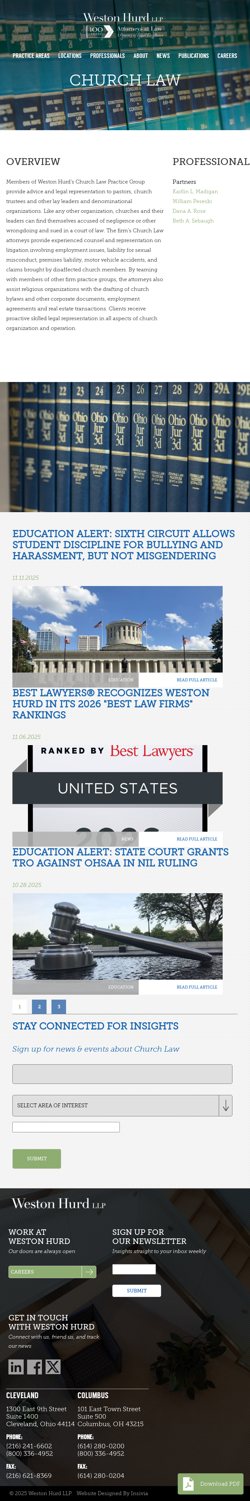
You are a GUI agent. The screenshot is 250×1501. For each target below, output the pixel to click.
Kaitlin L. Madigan (195, 192)
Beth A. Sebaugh (193, 221)
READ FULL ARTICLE (197, 680)
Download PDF (210, 1484)
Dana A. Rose (189, 211)
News (127, 839)
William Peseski (192, 201)
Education (120, 680)
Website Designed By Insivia (112, 1493)
